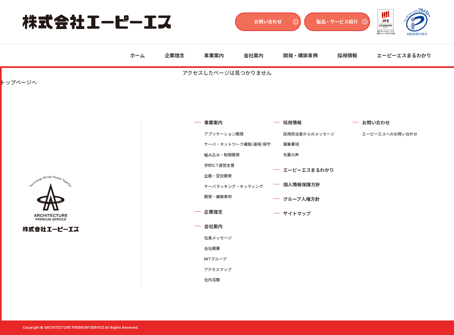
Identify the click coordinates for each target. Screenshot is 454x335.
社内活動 (212, 279)
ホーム (137, 55)
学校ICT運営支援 (219, 165)
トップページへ (18, 82)
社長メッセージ (218, 237)
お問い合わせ (268, 21)
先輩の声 (291, 154)
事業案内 (214, 55)
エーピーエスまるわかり (404, 55)
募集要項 (291, 144)
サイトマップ (297, 213)
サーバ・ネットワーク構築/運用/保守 (237, 144)
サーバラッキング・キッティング (233, 186)
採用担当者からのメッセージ (308, 134)
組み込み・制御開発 (222, 154)
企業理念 (174, 55)
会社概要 (212, 248)
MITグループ (215, 258)
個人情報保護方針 (301, 184)
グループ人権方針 (301, 199)
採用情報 (347, 55)
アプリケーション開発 (224, 134)
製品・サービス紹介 (337, 21)
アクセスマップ (217, 269)
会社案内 (253, 55)
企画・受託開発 (218, 175)
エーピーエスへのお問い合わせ (389, 134)
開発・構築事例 (300, 55)
